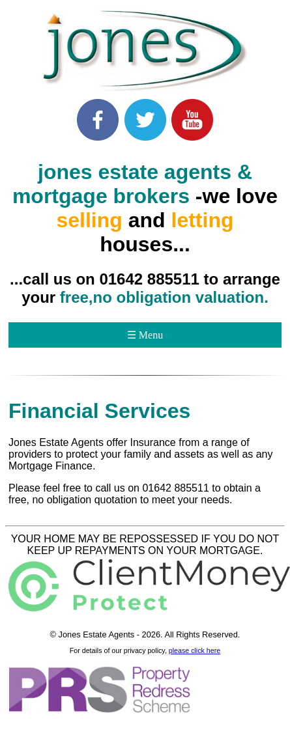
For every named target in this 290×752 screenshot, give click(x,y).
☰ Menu (145, 335)
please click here (194, 650)
